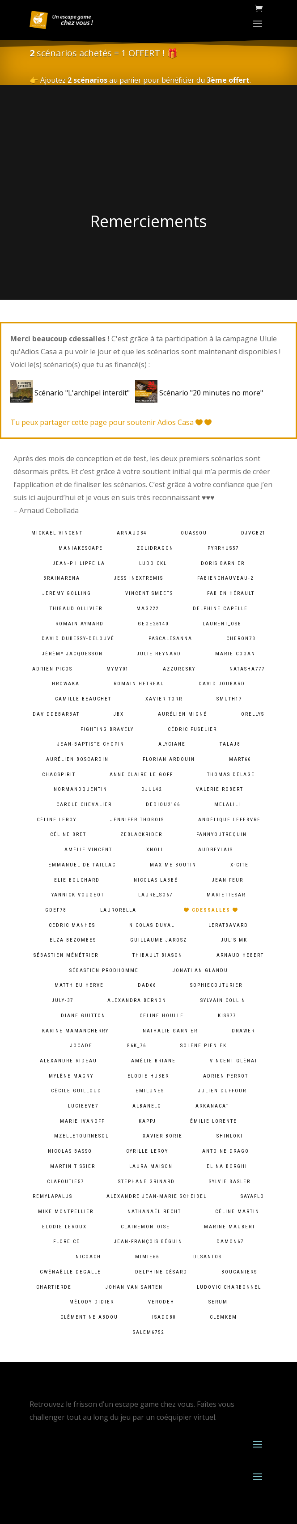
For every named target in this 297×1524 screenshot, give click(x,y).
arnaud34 (132, 533)
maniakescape (81, 548)
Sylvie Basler (229, 1181)
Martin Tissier (72, 1166)
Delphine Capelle (220, 608)
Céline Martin (237, 1211)
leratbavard (228, 925)
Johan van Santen (134, 1287)
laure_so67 (155, 895)
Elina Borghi (227, 1166)
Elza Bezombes (73, 940)
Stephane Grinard (146, 1181)
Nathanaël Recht (154, 1211)
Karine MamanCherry (75, 1031)
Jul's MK (234, 940)
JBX (119, 714)
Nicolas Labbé (156, 880)
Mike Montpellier (65, 1211)
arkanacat (212, 1106)
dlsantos (207, 1257)
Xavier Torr (163, 699)
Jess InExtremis (138, 578)
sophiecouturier (216, 985)
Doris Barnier (223, 563)
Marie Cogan (235, 654)
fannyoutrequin (221, 834)
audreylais (215, 850)
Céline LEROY (56, 820)
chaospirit (59, 774)
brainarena (61, 578)
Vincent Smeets (149, 593)
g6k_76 (136, 1046)
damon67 (230, 1241)
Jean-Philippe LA (79, 563)
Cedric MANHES (72, 925)
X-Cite (239, 865)
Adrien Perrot (225, 1076)
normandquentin (80, 789)
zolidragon (155, 548)
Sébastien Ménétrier (66, 955)
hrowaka (66, 684)
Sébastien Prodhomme (104, 970)
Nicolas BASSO (70, 1151)
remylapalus (52, 1196)
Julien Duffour (222, 1091)
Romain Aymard (79, 624)
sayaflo (252, 1196)
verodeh (161, 1302)
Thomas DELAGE (231, 774)
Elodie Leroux (64, 1227)
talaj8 (230, 744)
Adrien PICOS (52, 669)
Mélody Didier (91, 1302)
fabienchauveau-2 (225, 578)
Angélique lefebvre (229, 820)
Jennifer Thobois (137, 820)
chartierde (54, 1287)
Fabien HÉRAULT (231, 593)
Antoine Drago (225, 1151)
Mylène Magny (71, 1076)
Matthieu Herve (79, 985)
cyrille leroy (147, 1151)
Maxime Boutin (173, 865)
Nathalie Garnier (170, 1031)
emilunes (150, 1091)
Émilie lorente (213, 1121)
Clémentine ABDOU (89, 1317)
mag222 (147, 608)
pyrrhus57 (223, 548)
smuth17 (229, 699)
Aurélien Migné (182, 714)
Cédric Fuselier (192, 729)
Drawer (243, 1031)
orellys (252, 714)
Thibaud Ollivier (76, 608)
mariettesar (226, 895)
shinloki (229, 1136)
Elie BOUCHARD (77, 880)
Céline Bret (68, 834)
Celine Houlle (162, 1016)
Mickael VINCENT (57, 533)
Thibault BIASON (157, 955)
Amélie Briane (153, 1061)
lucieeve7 (83, 1106)
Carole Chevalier (84, 804)
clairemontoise (145, 1227)
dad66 (147, 985)
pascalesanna (170, 638)
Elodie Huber (148, 1076)
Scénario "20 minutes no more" (199, 393)
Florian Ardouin (169, 759)
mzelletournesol (81, 1136)
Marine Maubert (229, 1227)
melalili (227, 804)
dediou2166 (163, 804)
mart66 (240, 759)
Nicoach (88, 1257)
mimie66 (147, 1257)
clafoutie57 (65, 1181)
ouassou (194, 533)
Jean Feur (227, 880)
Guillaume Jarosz (158, 940)
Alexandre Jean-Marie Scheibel (156, 1196)
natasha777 (247, 669)
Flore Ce (66, 1241)
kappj (147, 1121)
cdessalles (211, 910)
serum (218, 1302)
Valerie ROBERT (219, 789)
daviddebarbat (56, 714)
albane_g (146, 1106)
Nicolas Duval (151, 925)
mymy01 (117, 669)
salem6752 (148, 1332)
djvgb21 (253, 533)
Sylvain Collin (223, 1000)
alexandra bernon (136, 1000)
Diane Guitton (83, 1016)
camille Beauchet (83, 699)
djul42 (151, 789)
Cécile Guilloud (76, 1091)
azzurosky (179, 669)
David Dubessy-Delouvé (78, 638)
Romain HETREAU (139, 684)
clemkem (223, 1317)
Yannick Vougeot (77, 895)
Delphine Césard (161, 1272)
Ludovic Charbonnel (229, 1287)
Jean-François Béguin (148, 1241)
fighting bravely (107, 729)
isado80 (164, 1317)
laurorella (118, 910)
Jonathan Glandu (200, 970)
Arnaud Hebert (240, 955)
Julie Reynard (159, 654)
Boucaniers (239, 1272)
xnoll (155, 850)
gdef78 (55, 910)
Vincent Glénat (234, 1061)
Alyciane (172, 744)
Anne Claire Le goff (141, 774)
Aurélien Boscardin (77, 759)
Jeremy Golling (66, 593)
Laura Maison (151, 1166)
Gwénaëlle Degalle (70, 1272)
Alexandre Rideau (68, 1061)
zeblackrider (141, 834)
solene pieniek (203, 1046)
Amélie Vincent (88, 850)
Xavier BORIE (162, 1136)
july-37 (62, 1000)
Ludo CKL (153, 563)
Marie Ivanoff (82, 1121)
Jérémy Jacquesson (72, 654)
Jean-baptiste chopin (90, 744)
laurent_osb (222, 624)
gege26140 (153, 624)
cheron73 (240, 638)
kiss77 (227, 1016)
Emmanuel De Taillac (82, 865)
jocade (81, 1046)
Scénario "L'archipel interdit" (71, 393)
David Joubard (222, 684)
